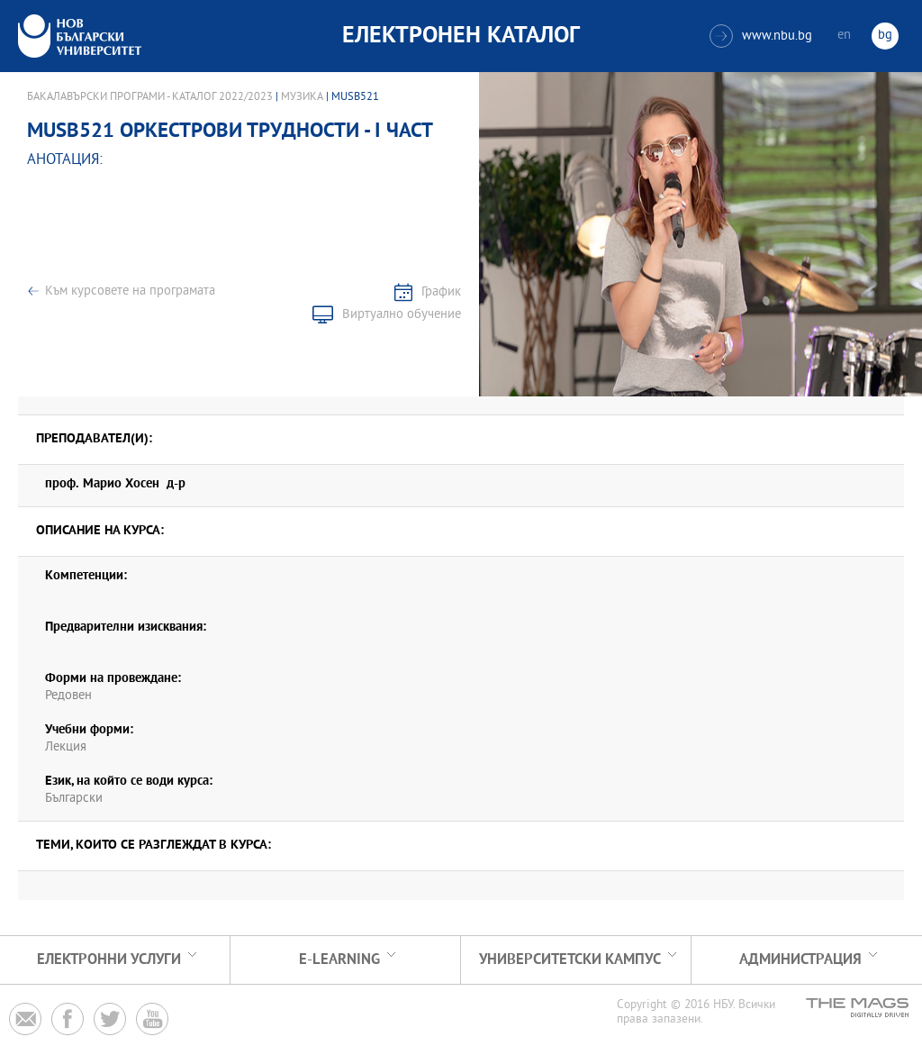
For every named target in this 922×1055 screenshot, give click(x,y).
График (441, 292)
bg (885, 35)
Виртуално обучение (401, 314)
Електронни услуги (109, 959)
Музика (302, 97)
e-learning (339, 959)
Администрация (800, 959)
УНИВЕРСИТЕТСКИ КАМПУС (570, 959)
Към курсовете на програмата (130, 291)
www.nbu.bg (761, 36)
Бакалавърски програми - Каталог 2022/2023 (150, 97)
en (844, 35)
